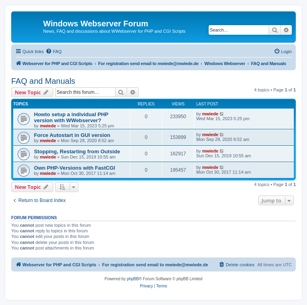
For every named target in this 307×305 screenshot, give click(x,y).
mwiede (48, 125)
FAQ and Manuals (43, 81)
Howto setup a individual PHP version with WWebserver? (71, 117)
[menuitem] (54, 51)
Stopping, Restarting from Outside (77, 151)
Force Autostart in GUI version (72, 135)
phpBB (133, 279)
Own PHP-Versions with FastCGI (74, 168)
